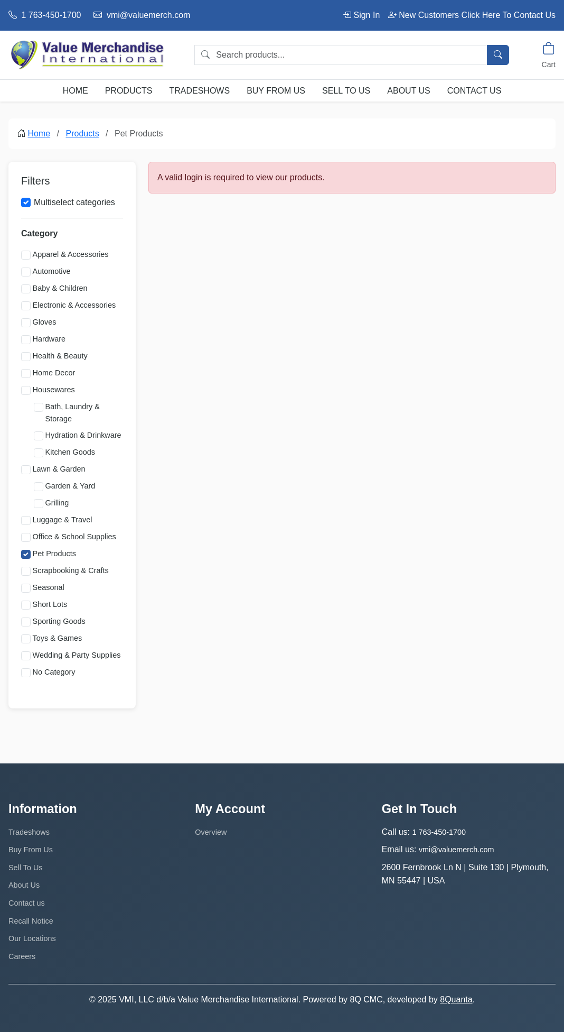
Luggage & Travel (62, 519)
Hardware (49, 339)
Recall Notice (30, 921)
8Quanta (456, 999)
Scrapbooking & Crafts (71, 570)
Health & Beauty (60, 356)
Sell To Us (346, 90)
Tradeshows (199, 90)
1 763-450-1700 (44, 15)
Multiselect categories (74, 202)
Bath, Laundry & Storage (72, 412)
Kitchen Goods (70, 452)
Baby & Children (60, 288)
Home (75, 90)
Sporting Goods (59, 621)
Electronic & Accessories (74, 305)
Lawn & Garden (59, 469)
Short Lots (50, 604)
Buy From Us (276, 90)
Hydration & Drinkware (83, 435)
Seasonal (48, 587)
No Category (54, 672)
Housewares (54, 389)
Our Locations (32, 938)
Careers (21, 956)
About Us (408, 90)
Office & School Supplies (74, 536)
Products (129, 90)
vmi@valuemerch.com (141, 15)
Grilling (57, 503)
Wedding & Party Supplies (77, 655)
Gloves (45, 322)
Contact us (474, 90)
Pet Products (54, 553)
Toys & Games (57, 638)
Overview (211, 832)
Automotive (52, 271)
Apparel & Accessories (71, 254)
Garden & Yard (70, 486)
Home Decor (54, 372)
